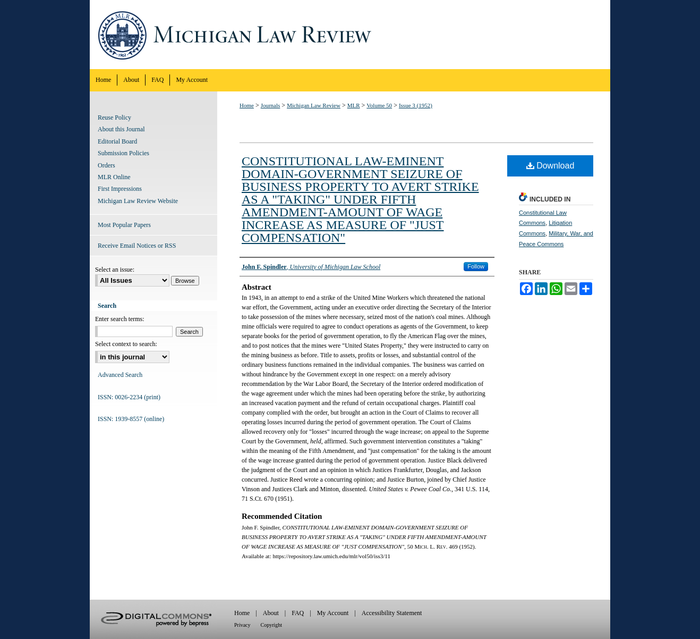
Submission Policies (123, 153)
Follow (475, 266)
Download (550, 165)
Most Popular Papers (124, 225)
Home (247, 105)
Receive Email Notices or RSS (137, 245)
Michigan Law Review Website (138, 201)
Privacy (242, 625)
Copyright (272, 625)
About (271, 613)
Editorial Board (117, 141)
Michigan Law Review (350, 34)
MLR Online (114, 177)
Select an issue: (114, 269)
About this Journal (121, 129)
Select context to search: (126, 344)
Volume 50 (379, 105)
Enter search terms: (119, 319)
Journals (270, 105)
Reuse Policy (114, 117)
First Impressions (120, 188)
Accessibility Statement (392, 613)
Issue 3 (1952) (415, 105)
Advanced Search (120, 375)
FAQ (298, 613)
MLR (353, 105)
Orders (106, 165)
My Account (333, 613)
